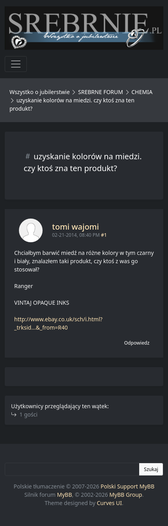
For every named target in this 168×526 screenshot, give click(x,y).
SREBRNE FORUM (100, 92)
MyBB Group (125, 494)
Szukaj (151, 469)
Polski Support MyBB (128, 486)
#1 (104, 235)
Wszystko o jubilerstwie (39, 92)
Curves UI (109, 503)
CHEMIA (141, 92)
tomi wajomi (75, 226)
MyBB (64, 494)
